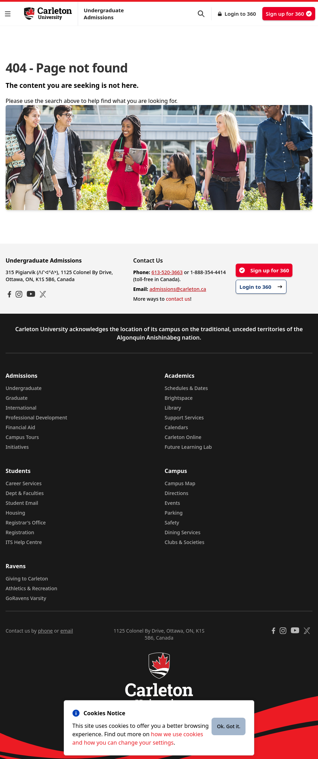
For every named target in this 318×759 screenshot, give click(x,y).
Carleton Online (183, 437)
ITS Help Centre (24, 542)
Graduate (17, 398)
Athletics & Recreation (31, 588)
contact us (178, 298)
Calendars (176, 427)
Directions (176, 493)
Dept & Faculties (25, 493)
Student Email (22, 503)
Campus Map (180, 483)
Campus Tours (22, 437)
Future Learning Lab (188, 447)
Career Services (24, 483)
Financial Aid (20, 427)
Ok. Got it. (228, 726)
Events (172, 503)
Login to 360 (240, 13)
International (21, 407)
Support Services (184, 417)
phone (45, 630)
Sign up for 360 (289, 13)
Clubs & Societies (184, 542)
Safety (172, 522)
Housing (15, 512)
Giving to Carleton (27, 578)
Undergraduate (24, 388)
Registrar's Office (26, 522)
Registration (20, 532)
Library (173, 407)
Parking (174, 512)
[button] (9, 14)
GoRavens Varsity (26, 598)
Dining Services (182, 532)
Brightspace (179, 398)
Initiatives (17, 447)
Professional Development (36, 417)
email (66, 630)
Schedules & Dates (186, 388)
